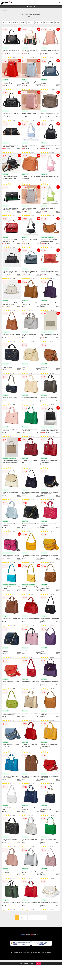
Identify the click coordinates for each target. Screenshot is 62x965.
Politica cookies (46, 952)
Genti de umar (38, 22)
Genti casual (15, 22)
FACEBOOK (26, 935)
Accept (39, 963)
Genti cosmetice (6, 22)
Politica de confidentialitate (31, 952)
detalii (19, 54)
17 (39, 918)
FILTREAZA (31, 6)
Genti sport (58, 22)
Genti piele (23, 22)
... (29, 918)
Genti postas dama (48, 22)
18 (44, 918)
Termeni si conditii (16, 952)
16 (34, 918)
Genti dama (4, 10)
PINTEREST (35, 935)
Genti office (30, 22)
